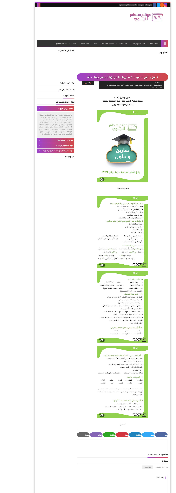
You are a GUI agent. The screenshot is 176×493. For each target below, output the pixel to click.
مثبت (138, 71)
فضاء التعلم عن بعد (124, 26)
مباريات (59, 26)
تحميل (108, 407)
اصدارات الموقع (47, 26)
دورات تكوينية (140, 26)
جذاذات (82, 26)
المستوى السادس (123, 68)
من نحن (127, 5)
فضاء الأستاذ (108, 26)
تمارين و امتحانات (114, 68)
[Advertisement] (63, 15)
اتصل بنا (119, 5)
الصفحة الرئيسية (143, 68)
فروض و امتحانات (93, 26)
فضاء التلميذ (144, 71)
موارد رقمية (71, 26)
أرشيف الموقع (110, 5)
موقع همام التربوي (128, 489)
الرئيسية (134, 5)
